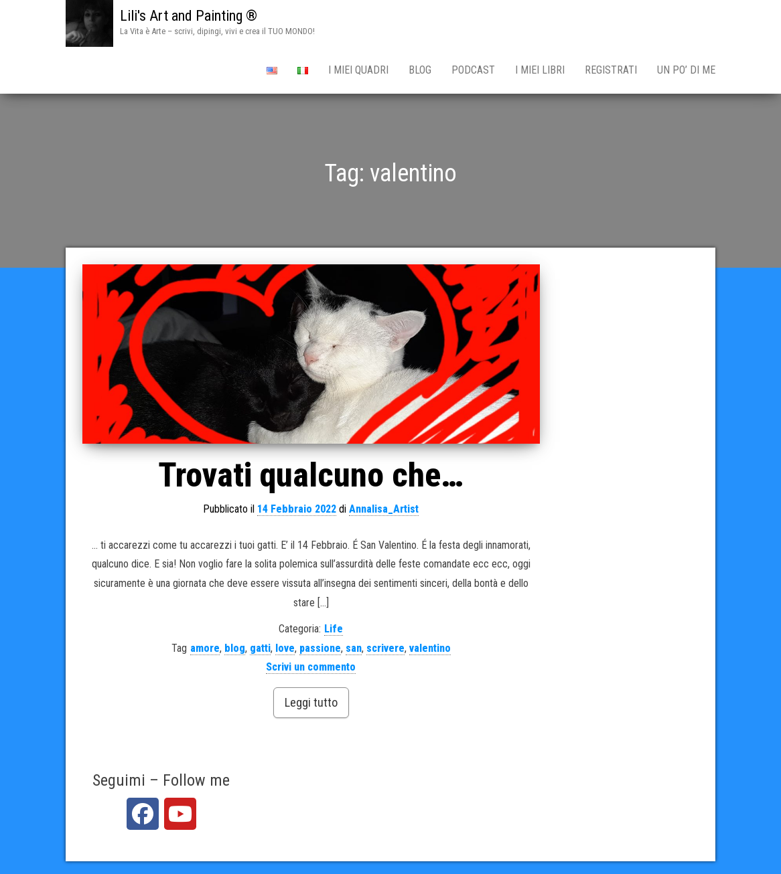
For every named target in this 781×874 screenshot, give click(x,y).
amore (205, 648)
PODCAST (473, 70)
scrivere (385, 648)
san (354, 648)
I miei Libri (540, 70)
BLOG (420, 70)
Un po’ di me (686, 70)
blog (234, 648)
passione (320, 648)
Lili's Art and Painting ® (188, 15)
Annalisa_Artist (384, 509)
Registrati (611, 70)
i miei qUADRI (358, 70)
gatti (260, 648)
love (285, 648)
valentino (430, 648)
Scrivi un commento (311, 667)
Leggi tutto (311, 702)
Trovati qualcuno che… (311, 475)
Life (333, 628)
